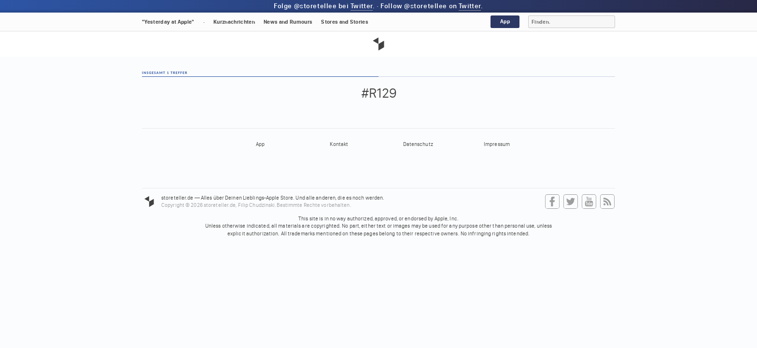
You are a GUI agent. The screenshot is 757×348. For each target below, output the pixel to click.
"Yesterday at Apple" (168, 22)
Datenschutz (418, 144)
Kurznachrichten (234, 22)
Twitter (361, 6)
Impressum (497, 144)
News (288, 22)
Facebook (552, 202)
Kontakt (339, 144)
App (505, 21)
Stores (344, 22)
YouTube (589, 202)
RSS (607, 202)
